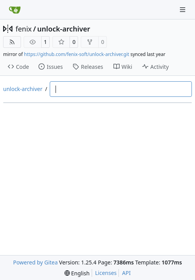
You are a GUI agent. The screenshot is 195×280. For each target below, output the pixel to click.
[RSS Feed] (12, 42)
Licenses (106, 272)
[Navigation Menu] (183, 9)
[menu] (77, 273)
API (126, 272)
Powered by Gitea (35, 262)
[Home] (15, 10)
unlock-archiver (63, 29)
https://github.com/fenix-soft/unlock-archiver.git (76, 54)
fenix (24, 29)
